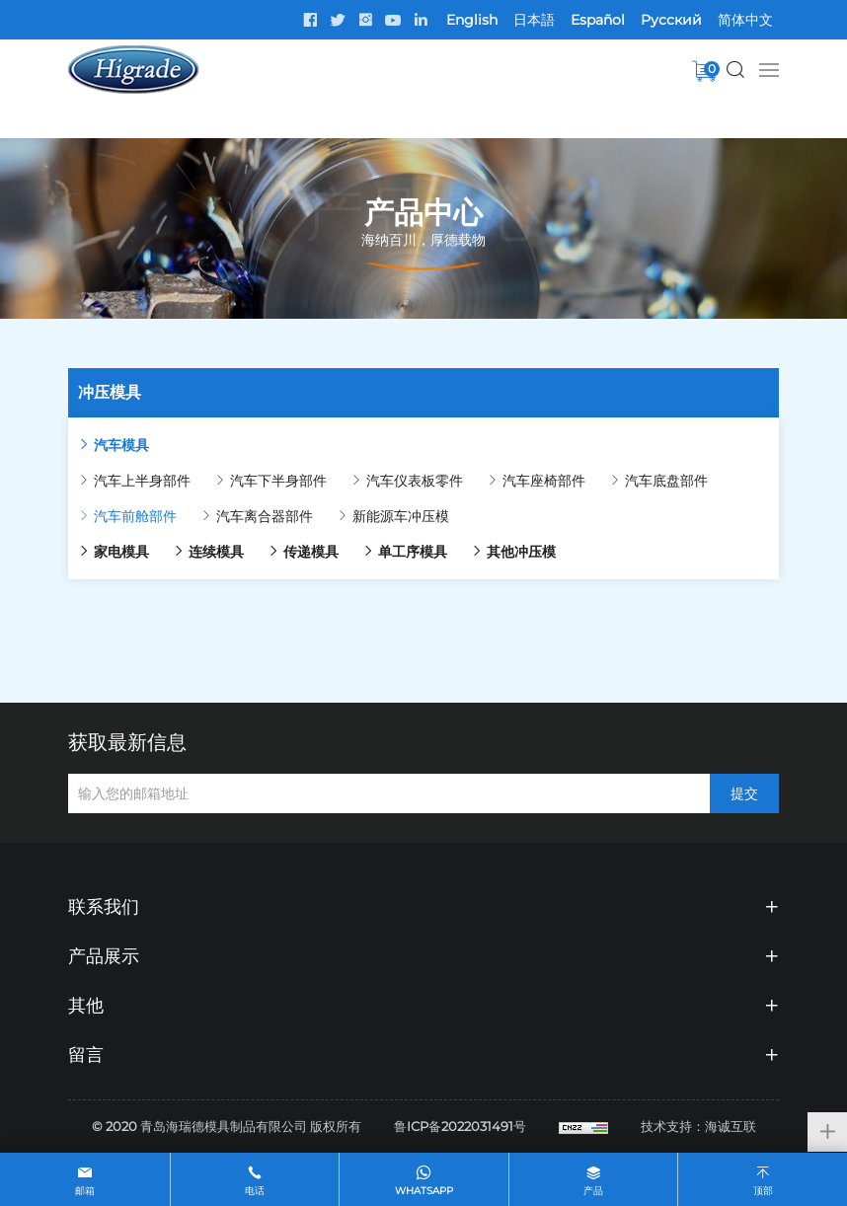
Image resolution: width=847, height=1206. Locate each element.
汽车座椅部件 (543, 481)
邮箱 (85, 1190)
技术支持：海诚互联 (698, 1126)
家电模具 (121, 552)
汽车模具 (121, 445)
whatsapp (424, 1190)
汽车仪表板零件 (414, 481)
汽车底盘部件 (666, 481)
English (472, 20)
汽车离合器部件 (264, 516)
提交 (744, 793)
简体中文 (745, 20)
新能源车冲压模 (400, 516)
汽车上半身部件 (142, 481)
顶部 (763, 1190)
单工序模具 (412, 552)
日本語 (534, 20)
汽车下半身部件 (278, 481)
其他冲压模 (521, 552)
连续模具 (216, 552)
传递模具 (311, 552)
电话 (255, 1190)
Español (598, 20)
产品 (593, 1190)
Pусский (671, 20)
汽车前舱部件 (135, 516)
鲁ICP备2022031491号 (460, 1126)
